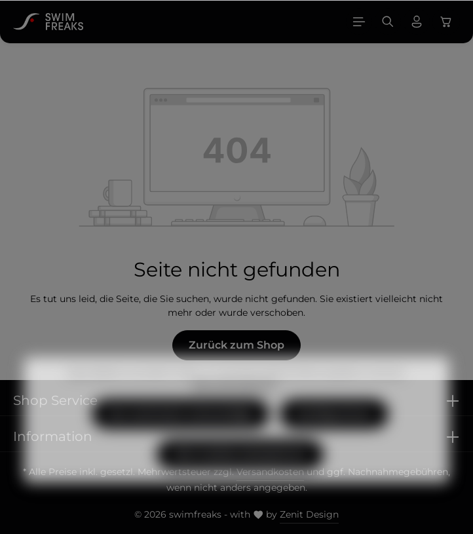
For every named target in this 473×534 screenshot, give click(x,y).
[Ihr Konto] (417, 22)
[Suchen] (388, 22)
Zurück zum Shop (236, 345)
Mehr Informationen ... (236, 404)
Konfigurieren (334, 433)
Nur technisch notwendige (180, 433)
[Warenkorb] (446, 22)
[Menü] (359, 22)
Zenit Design (309, 514)
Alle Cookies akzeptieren (240, 473)
